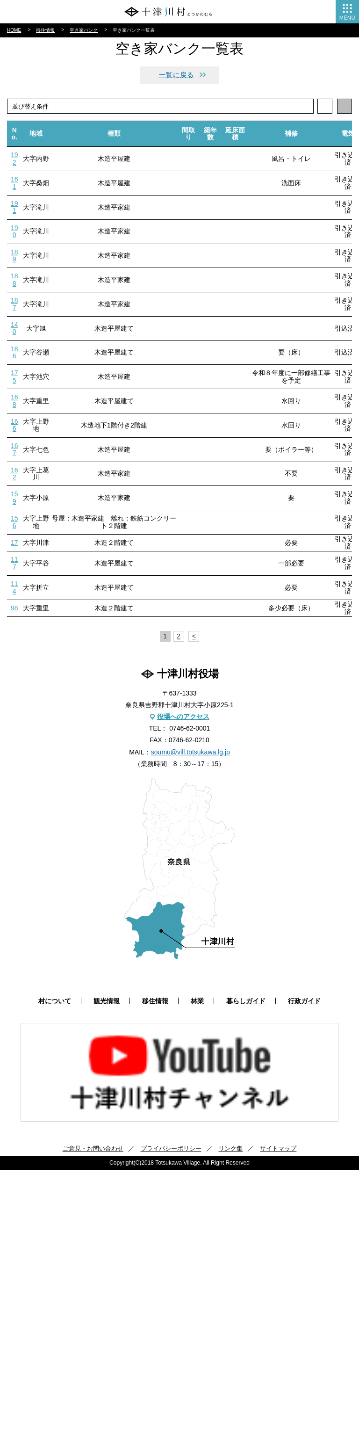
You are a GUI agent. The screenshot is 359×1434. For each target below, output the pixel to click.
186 (14, 616)
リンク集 (230, 1412)
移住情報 (22, 82)
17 (14, 807)
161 (14, 447)
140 (14, 592)
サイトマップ (278, 1412)
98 (14, 872)
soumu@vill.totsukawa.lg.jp (190, 1016)
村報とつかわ (29, 169)
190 (14, 495)
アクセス (179, 195)
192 (14, 423)
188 (14, 544)
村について (25, 50)
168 (14, 665)
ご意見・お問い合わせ (93, 1412)
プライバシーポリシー (171, 1412)
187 (14, 568)
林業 (15, 97)
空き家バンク (84, 294)
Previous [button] (9, 1338)
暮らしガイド (29, 137)
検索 (344, 220)
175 (14, 641)
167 (14, 713)
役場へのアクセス (183, 981)
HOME (14, 294)
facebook (160, 247)
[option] (179, 1336)
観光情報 (22, 66)
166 (14, 689)
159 (14, 762)
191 (14, 471)
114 (14, 851)
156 (14, 786)
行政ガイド (25, 153)
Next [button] (350, 1338)
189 (14, 520)
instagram (198, 247)
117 (14, 827)
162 (14, 738)
